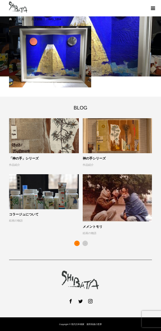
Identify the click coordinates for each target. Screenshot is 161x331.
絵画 (21, 19)
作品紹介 (14, 164)
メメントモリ (92, 227)
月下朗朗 (36, 19)
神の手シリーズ (94, 158)
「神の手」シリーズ (24, 158)
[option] (82, 177)
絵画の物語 (16, 220)
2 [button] (85, 243)
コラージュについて (24, 214)
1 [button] (77, 243)
